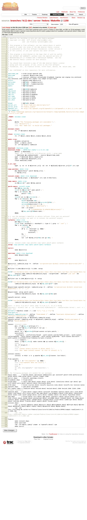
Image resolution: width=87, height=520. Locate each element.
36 (6, 114)
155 (6, 379)
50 (6, 146)
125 (6, 301)
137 (6, 332)
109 (6, 269)
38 (6, 118)
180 (6, 435)
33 (6, 108)
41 (6, 124)
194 (6, 489)
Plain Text (37, 513)
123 (6, 297)
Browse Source (57, 14)
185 (6, 449)
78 (6, 203)
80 (6, 207)
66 (6, 179)
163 (6, 400)
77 (6, 201)
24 (6, 89)
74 (6, 195)
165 (6, 404)
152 (6, 371)
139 (6, 338)
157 (6, 383)
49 (6, 144)
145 (6, 352)
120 (6, 291)
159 (6, 387)
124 (6, 299)
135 (6, 329)
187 (6, 454)
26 (6, 93)
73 (6, 193)
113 (6, 277)
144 (6, 350)
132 (6, 321)
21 (6, 81)
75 (6, 197)
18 (6, 75)
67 (6, 181)
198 (6, 498)
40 (6, 122)
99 (6, 248)
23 (6, 85)
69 (6, 186)
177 (6, 429)
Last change (6, 27)
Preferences (81, 12)
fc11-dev (27, 20)
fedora (45, 20)
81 (6, 209)
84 (6, 215)
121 (6, 293)
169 (6, 412)
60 (6, 167)
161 (6, 395)
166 (6, 406)
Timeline (34, 14)
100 (6, 249)
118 (6, 287)
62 (6, 170)
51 (6, 148)
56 (6, 158)
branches (15, 20)
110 (6, 271)
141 (6, 342)
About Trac (73, 12)
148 (6, 360)
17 (6, 72)
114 (6, 279)
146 (6, 354)
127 (6, 305)
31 (6, 103)
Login (57, 12)
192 (6, 478)
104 (6, 258)
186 (6, 451)
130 (6, 313)
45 (6, 136)
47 (6, 140)
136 (6, 331)
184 (6, 445)
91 (6, 230)
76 (6, 200)
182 (6, 441)
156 (6, 381)
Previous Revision (42, 17)
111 (6, 273)
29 (6, 99)
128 (6, 309)
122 (6, 295)
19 (6, 77)
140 (6, 340)
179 (6, 433)
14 (6, 66)
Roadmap (45, 14)
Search (81, 14)
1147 (30, 27)
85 (6, 217)
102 (6, 253)
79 (6, 206)
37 (6, 116)
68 (6, 183)
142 (6, 344)
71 (6, 189)
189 (6, 464)
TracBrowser (53, 508)
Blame (73, 17)
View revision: (55, 24)
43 (6, 132)
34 (6, 110)
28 (6, 98)
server (37, 20)
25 (6, 91)
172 (6, 418)
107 (6, 264)
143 (6, 346)
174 (6, 422)
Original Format (48, 513)
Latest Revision (53, 17)
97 (6, 243)
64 (6, 175)
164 (6, 402)
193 (6, 484)
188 (6, 458)
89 (6, 226)
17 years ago (52, 27)
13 (6, 64)
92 (6, 232)
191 (6, 474)
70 (6, 187)
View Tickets (70, 14)
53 (6, 152)
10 (6, 57)
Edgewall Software (24, 516)
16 (6, 70)
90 (6, 228)
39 (6, 120)
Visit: (31, 24)
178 (6, 431)
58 (6, 162)
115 (6, 281)
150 (6, 365)
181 (6, 437)
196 (6, 493)
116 (6, 283)
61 (6, 168)
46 (6, 138)
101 (6, 251)
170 (6, 414)
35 (6, 112)
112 (6, 275)
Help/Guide (64, 12)
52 (6, 150)
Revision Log (81, 17)
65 (6, 177)
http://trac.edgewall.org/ (79, 516)
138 (6, 336)
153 (6, 375)
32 (6, 106)
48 (6, 142)
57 (6, 160)
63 (6, 173)
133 (6, 322)
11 (6, 60)
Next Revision (64, 17)
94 (6, 237)
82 (6, 211)
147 (6, 356)
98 (6, 245)
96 (6, 241)
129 (6, 310)
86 (6, 220)
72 (6, 191)
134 (6, 325)
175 (6, 424)
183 (6, 443)
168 (6, 410)
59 (6, 164)
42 (6, 130)
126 (6, 303)
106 (6, 262)
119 (6, 289)
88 (6, 224)
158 (6, 385)
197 (6, 495)
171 (6, 416)
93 (6, 235)
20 (6, 79)
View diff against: (77, 24)
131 (6, 317)
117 (6, 285)
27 (6, 95)
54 (6, 154)
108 (6, 266)
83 (6, 213)
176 (6, 427)
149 (6, 362)
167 (6, 408)
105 (6, 260)
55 (6, 156)
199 (6, 500)
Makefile (55, 20)
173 (6, 420)
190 (6, 471)
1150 (66, 20)
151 (6, 369)
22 (6, 83)
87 (6, 222)
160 (6, 389)
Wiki (25, 14)
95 (6, 239)
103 (6, 256)
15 (6, 68)
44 (6, 134)
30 (6, 101)
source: (6, 20)
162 (6, 397)
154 (6, 376)
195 (6, 491)
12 (6, 62)
